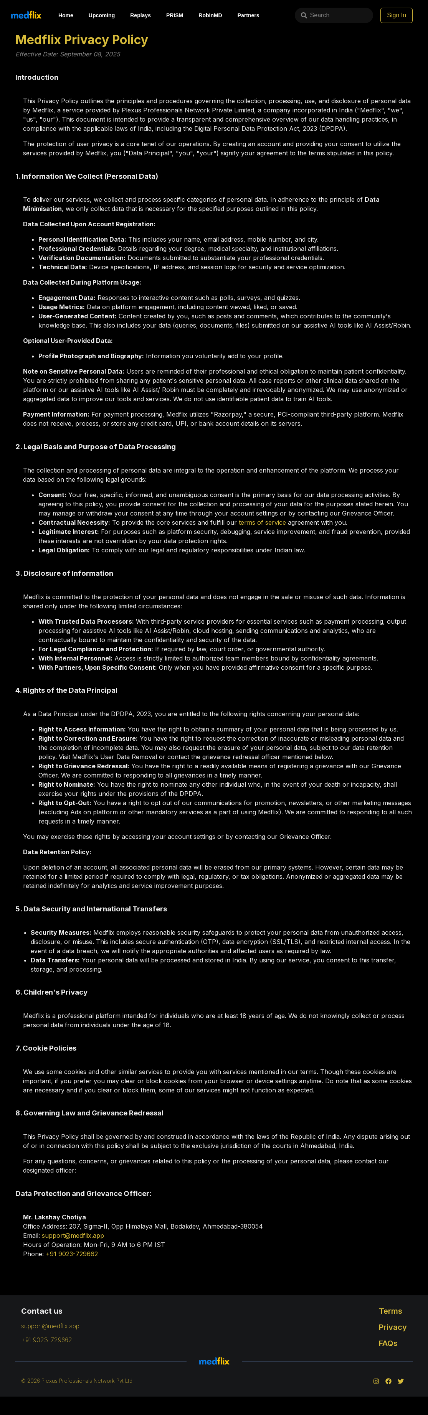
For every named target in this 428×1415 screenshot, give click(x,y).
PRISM (174, 15)
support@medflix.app (73, 1235)
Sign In (407, 15)
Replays (140, 15)
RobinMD (210, 15)
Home (65, 15)
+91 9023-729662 (72, 1254)
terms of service (262, 522)
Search (290, 15)
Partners (248, 15)
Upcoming (102, 15)
